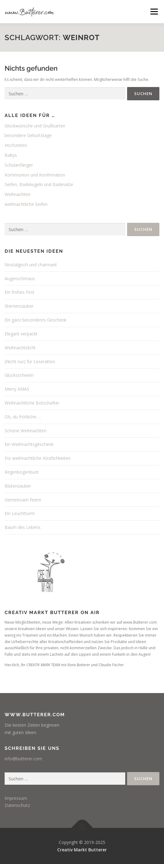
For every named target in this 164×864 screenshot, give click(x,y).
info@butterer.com (23, 759)
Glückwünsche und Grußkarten (35, 126)
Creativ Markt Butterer (82, 850)
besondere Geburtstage (28, 135)
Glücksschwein (19, 375)
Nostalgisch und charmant (31, 265)
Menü (153, 11)
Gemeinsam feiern (23, 500)
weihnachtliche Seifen (26, 204)
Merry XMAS (17, 389)
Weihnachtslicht (20, 348)
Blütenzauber (18, 486)
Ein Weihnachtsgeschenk (29, 444)
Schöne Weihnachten (25, 431)
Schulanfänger (19, 165)
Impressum (16, 798)
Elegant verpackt (21, 334)
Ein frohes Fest (19, 292)
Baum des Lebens (23, 527)
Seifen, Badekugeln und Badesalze (39, 184)
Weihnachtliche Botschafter (32, 403)
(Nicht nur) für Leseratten (30, 361)
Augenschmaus (20, 278)
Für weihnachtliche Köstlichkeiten (37, 458)
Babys (11, 155)
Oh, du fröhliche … (23, 417)
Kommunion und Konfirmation (35, 175)
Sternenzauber (19, 306)
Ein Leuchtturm (20, 513)
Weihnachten (17, 194)
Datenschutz (17, 805)
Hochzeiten (16, 145)
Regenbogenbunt (22, 472)
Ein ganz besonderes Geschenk (35, 320)
